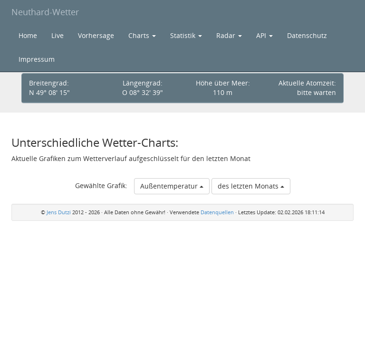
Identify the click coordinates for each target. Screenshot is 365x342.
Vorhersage (96, 35)
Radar (229, 35)
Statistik (186, 35)
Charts (142, 35)
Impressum (37, 59)
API (264, 35)
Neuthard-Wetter (45, 12)
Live (57, 35)
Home (28, 35)
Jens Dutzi (59, 212)
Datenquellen (217, 212)
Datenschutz (307, 35)
